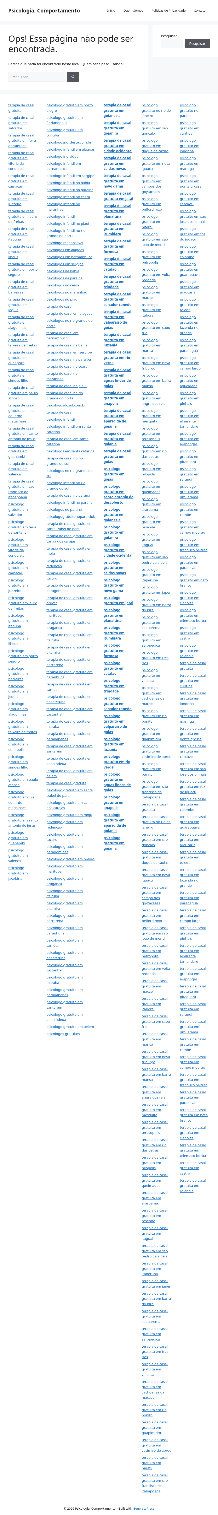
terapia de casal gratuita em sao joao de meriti (155, 933)
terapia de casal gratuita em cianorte (193, 1132)
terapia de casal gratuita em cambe (193, 1044)
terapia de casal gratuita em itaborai (155, 1003)
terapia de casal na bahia (66, 345)
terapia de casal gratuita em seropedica (155, 1334)
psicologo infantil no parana (69, 502)
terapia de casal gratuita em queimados (155, 1180)
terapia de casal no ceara (66, 366)
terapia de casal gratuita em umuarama (193, 1026)
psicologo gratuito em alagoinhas (18, 709)
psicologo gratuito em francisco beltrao (193, 544)
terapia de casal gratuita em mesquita (155, 1109)
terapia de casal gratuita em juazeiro (21, 198)
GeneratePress (143, 1508)
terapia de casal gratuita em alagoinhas (21, 322)
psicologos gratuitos (63, 1033)
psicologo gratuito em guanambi (18, 837)
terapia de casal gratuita (66, 783)
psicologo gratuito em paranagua (189, 345)
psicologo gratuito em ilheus (18, 638)
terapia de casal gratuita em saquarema (155, 1316)
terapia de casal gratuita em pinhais (193, 933)
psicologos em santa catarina (70, 451)
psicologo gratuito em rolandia (189, 650)
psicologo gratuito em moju (69, 814)
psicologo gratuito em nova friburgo (156, 363)
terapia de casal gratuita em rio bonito (155, 1409)
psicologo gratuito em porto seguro (23, 656)
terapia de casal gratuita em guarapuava (193, 822)
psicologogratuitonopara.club (70, 516)
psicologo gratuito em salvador (18, 509)
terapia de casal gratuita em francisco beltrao (193, 1079)
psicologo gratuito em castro (189, 633)
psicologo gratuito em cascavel (189, 198)
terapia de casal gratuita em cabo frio (156, 1021)
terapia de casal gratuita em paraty (155, 1462)
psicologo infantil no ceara (68, 196)
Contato (200, 10)
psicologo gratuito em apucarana (189, 380)
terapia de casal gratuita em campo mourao (193, 1062)
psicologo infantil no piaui (67, 223)
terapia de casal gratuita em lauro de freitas (22, 216)
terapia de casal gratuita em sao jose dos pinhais (193, 769)
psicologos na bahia (62, 271)
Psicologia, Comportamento (44, 10)
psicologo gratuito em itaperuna (151, 574)
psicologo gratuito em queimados (151, 486)
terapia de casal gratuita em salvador (21, 122)
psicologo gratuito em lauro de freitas (22, 603)
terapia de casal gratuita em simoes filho (21, 375)
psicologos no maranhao (66, 292)
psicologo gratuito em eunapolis (18, 744)
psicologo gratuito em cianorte (189, 597)
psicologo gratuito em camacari (18, 567)
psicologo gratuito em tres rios (155, 657)
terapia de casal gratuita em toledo (193, 857)
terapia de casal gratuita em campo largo (193, 915)
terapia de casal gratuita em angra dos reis (155, 1092)
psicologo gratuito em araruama (151, 504)
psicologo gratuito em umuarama (189, 491)
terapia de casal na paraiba (68, 359)
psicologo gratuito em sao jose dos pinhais (193, 216)
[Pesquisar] (73, 77)
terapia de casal (59, 306)
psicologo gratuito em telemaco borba (193, 615)
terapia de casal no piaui (66, 385)
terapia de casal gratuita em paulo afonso (23, 392)
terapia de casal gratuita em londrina (193, 698)
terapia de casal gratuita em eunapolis (21, 357)
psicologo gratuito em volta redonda (156, 274)
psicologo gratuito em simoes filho (18, 762)
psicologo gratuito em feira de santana (22, 527)
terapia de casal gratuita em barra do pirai (156, 1298)
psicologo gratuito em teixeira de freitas (22, 726)
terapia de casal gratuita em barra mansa (156, 1074)
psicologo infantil (60, 216)
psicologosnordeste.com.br (68, 142)
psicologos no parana (64, 509)
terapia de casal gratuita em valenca (21, 468)
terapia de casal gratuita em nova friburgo (156, 1056)
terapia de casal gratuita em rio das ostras (155, 1145)
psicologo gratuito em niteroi (151, 221)
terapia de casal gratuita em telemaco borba (193, 1150)
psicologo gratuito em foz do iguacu (192, 234)
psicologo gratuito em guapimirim (151, 733)
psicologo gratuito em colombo (189, 251)
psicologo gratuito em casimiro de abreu (156, 751)
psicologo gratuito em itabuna (18, 620)
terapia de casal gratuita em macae (155, 986)
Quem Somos (133, 10)
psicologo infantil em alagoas (70, 149)
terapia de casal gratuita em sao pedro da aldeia (155, 1250)
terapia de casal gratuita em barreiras (21, 287)
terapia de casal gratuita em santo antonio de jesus (23, 433)
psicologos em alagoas (65, 249)
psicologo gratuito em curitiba (189, 128)
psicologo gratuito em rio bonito (154, 716)
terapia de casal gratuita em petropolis (155, 950)
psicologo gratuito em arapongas (189, 438)
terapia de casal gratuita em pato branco (194, 1115)
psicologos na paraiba (64, 278)
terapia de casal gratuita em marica (155, 1039)
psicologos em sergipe (65, 264)
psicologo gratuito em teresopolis (151, 433)
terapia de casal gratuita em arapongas (193, 973)
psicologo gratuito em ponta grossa (191, 181)
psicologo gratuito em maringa (189, 163)
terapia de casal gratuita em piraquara (193, 991)
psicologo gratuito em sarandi (189, 474)
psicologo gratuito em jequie (18, 691)
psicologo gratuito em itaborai (151, 310)
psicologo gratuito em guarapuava (190, 269)
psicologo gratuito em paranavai (189, 562)
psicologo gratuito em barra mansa (156, 380)
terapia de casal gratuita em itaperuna (155, 1268)
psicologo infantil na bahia (68, 182)
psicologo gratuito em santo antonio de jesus (23, 820)
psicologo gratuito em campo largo (190, 363)
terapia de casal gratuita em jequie (21, 304)
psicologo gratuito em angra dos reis (153, 398)
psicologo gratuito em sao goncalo (155, 128)
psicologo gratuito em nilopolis (151, 468)
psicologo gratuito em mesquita (151, 416)
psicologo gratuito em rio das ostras (154, 451)
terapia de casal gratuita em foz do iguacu (193, 786)
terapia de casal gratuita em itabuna (21, 234)
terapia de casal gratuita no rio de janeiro (156, 822)
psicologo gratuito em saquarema (151, 622)
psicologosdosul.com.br (66, 405)
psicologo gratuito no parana (189, 110)
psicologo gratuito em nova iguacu (156, 163)
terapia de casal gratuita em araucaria (193, 839)
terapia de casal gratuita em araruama (155, 1198)
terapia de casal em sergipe (69, 352)
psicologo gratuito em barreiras (18, 673)
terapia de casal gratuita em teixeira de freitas (22, 339)
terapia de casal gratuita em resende (155, 1215)
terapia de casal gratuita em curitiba (193, 680)
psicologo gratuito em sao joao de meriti (155, 239)
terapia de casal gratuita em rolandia (193, 1185)
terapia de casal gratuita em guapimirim (155, 1427)
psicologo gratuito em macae (151, 292)
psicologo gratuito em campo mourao (192, 527)
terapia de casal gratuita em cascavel (193, 751)
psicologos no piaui (62, 299)
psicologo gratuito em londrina (189, 145)
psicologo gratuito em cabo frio (156, 327)
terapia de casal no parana (68, 495)
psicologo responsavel (64, 242)
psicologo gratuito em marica (151, 345)
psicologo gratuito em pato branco (194, 580)
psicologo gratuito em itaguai (151, 539)
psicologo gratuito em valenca (18, 855)
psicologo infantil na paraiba (69, 189)
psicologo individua (62, 156)
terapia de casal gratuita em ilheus (21, 251)
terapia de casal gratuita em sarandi (193, 1009)
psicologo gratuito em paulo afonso (23, 779)
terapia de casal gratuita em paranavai (193, 1097)
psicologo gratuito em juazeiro (18, 585)
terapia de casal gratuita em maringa (193, 716)
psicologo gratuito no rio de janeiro (156, 110)
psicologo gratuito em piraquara (189, 456)
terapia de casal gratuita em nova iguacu (156, 875)
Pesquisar (169, 35)
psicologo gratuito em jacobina (18, 873)
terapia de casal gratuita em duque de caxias (155, 857)
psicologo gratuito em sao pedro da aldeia (155, 557)
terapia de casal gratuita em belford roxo (155, 915)
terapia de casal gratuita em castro (193, 1168)
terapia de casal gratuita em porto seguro (23, 269)
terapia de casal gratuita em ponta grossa (193, 733)
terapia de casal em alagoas (69, 313)
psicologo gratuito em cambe (189, 509)
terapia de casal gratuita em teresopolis (155, 1127)
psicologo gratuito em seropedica (151, 640)
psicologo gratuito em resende (151, 521)
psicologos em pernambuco (69, 256)
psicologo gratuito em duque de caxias (155, 145)
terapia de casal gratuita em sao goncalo (155, 839)
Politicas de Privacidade (168, 10)
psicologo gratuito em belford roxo (152, 204)
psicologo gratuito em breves (70, 859)
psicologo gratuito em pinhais (189, 398)
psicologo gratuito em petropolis (151, 257)
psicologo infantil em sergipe (70, 175)
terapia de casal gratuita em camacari (21, 181)
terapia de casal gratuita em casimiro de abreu (156, 1445)
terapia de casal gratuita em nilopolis (155, 1162)
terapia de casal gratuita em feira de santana (22, 140)
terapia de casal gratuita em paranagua (193, 897)
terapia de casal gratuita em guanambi (21, 451)
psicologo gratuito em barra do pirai (156, 604)
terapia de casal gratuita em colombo (193, 804)
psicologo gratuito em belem (70, 1026)
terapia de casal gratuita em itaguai (155, 1233)
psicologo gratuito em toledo (189, 304)
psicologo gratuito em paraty (151, 769)
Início (111, 10)
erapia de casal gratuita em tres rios (155, 1351)
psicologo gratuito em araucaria (189, 287)
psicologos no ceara (62, 285)
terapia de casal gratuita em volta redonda (156, 968)
